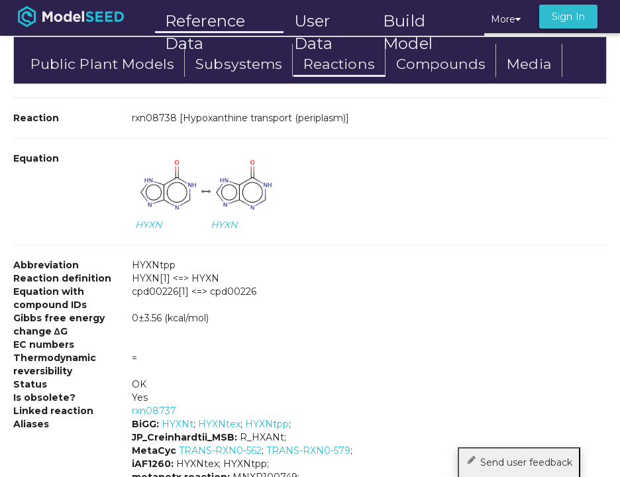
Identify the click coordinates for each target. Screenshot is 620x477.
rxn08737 (154, 411)
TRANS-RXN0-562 (220, 450)
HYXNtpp (267, 424)
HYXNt (177, 424)
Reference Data (205, 21)
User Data (313, 22)
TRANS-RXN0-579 (308, 450)
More (506, 19)
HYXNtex (219, 424)
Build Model (408, 22)
